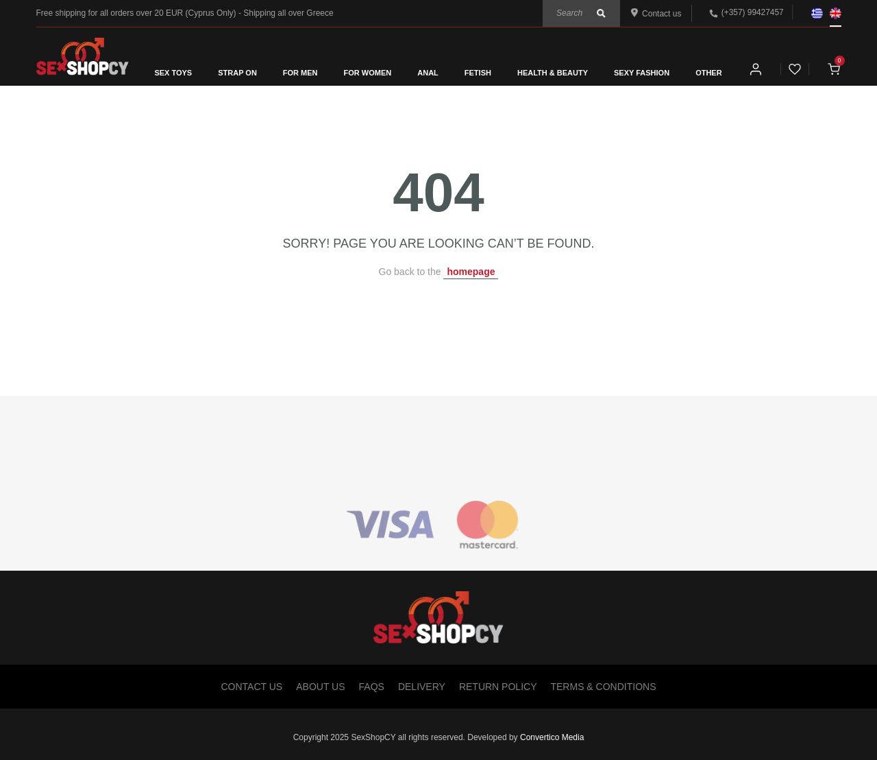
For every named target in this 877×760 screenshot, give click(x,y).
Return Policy (498, 686)
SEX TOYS (173, 73)
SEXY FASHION (641, 73)
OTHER (708, 73)
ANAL (427, 73)
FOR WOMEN (368, 73)
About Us (320, 686)
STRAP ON (237, 73)
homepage (471, 271)
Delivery (421, 686)
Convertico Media (552, 737)
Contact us (656, 14)
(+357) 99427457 (752, 12)
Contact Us (252, 686)
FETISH (478, 73)
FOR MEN (300, 73)
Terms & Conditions (603, 686)
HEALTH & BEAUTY (552, 73)
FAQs (371, 686)
